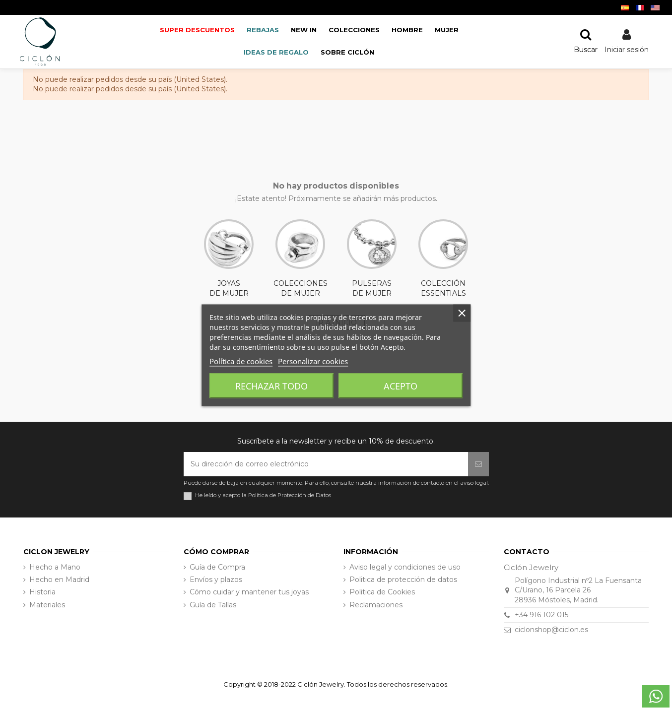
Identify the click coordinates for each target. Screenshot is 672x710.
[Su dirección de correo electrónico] (326, 464)
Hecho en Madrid (59, 579)
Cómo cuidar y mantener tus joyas (249, 591)
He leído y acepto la (263, 495)
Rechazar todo (271, 385)
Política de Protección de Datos (289, 495)
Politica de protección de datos (403, 579)
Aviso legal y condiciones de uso (405, 567)
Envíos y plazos (216, 579)
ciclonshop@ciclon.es (551, 629)
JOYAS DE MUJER (229, 258)
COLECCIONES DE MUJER (300, 258)
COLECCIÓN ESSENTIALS (443, 258)
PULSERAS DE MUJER (372, 258)
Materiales (47, 604)
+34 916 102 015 (541, 614)
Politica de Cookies (382, 591)
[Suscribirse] (478, 464)
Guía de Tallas (213, 604)
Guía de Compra (217, 567)
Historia (42, 591)
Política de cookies (240, 361)
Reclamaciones (376, 604)
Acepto (400, 385)
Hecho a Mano (54, 567)
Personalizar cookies (313, 361)
